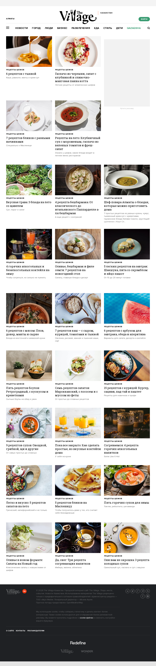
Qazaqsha (134, 28)
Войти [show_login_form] (144, 19)
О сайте (10, 631)
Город (36, 28)
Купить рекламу (127, 108)
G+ (139, 590)
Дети (119, 28)
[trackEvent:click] (29, 66)
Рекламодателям (35, 631)
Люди (49, 28)
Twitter (134, 590)
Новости (21, 28)
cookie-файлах (86, 617)
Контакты (20, 631)
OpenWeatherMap (75, 602)
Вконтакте (129, 590)
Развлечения (81, 28)
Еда (96, 28)
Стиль (107, 28)
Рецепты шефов (15, 70)
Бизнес (62, 28)
